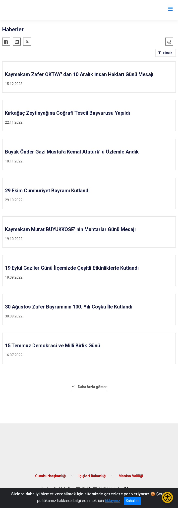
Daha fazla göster (92, 387)
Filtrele (167, 53)
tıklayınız (112, 500)
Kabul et (132, 501)
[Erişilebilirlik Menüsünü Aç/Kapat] (167, 497)
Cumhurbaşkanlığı (50, 476)
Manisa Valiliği (131, 476)
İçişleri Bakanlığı (92, 476)
